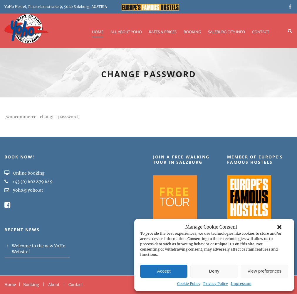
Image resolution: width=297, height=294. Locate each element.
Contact (260, 31)
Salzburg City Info (226, 31)
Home (97, 31)
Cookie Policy (188, 283)
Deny (214, 270)
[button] (279, 227)
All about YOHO (126, 31)
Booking (192, 31)
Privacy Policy (215, 283)
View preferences (265, 270)
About (53, 284)
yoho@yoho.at (28, 190)
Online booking (24, 173)
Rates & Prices (163, 31)
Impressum (241, 283)
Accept (164, 270)
